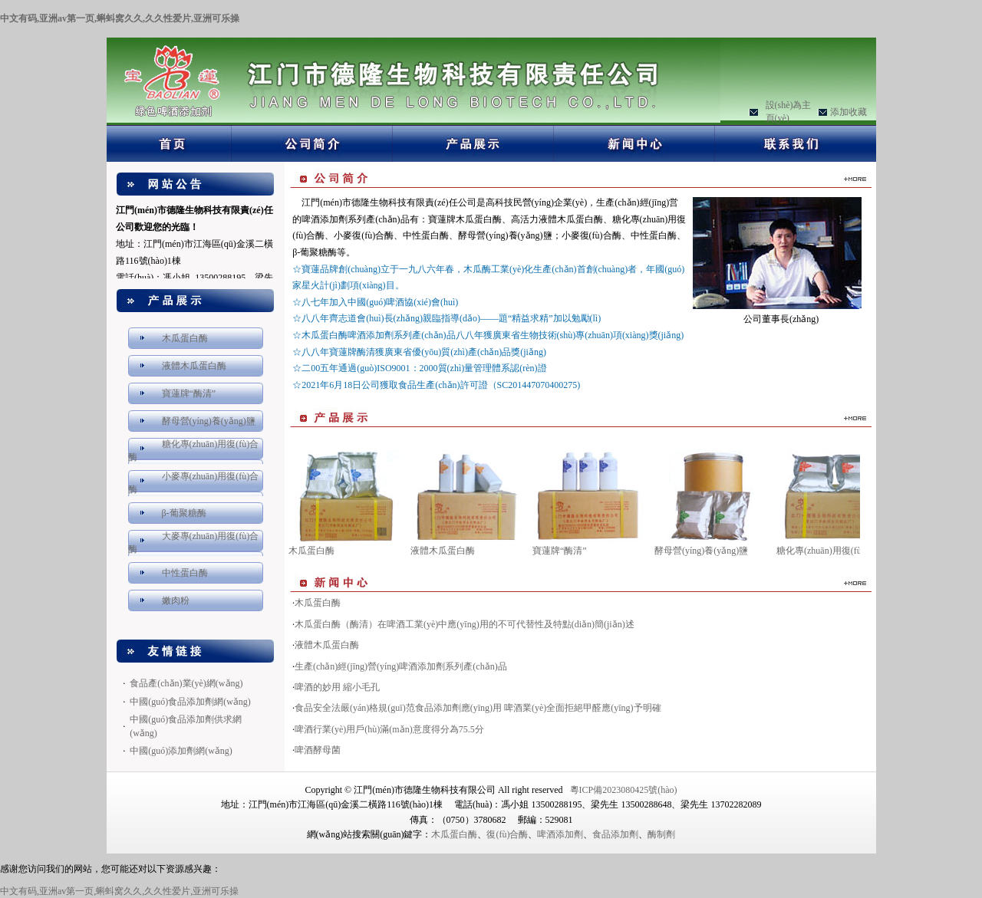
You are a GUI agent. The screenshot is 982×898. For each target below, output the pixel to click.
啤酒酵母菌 (318, 750)
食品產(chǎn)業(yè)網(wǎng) (186, 683)
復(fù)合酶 (507, 834)
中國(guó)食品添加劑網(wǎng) (190, 701)
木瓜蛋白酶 (185, 338)
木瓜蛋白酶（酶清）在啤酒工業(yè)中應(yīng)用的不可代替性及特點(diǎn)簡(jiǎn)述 (464, 624)
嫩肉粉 (175, 600)
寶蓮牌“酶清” (189, 393)
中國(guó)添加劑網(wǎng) (181, 750)
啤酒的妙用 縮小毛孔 (337, 687)
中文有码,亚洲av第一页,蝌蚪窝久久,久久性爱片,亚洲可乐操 (119, 18)
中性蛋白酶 (185, 572)
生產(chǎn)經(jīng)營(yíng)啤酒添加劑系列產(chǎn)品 (401, 666)
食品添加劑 (615, 834)
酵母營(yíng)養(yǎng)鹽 (208, 421)
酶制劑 (661, 834)
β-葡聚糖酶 (184, 513)
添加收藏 (848, 112)
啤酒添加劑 (560, 834)
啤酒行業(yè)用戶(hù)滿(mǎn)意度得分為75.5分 (389, 729)
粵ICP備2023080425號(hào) (623, 790)
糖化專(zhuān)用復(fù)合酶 (829, 550)
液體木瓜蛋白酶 (194, 365)
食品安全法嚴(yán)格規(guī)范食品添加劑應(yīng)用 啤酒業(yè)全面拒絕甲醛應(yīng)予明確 (478, 707)
